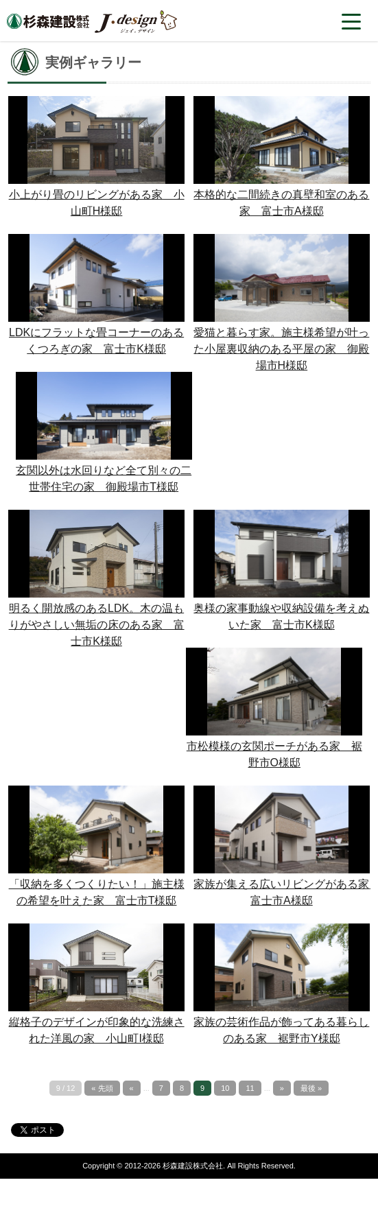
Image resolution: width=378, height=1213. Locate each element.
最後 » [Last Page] (311, 1088)
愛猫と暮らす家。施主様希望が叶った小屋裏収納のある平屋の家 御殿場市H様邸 (281, 349)
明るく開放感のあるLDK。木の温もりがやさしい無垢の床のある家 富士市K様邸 (97, 624)
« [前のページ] (132, 1088)
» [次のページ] (282, 1088)
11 (250, 1088)
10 (225, 1088)
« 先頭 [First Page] (102, 1088)
